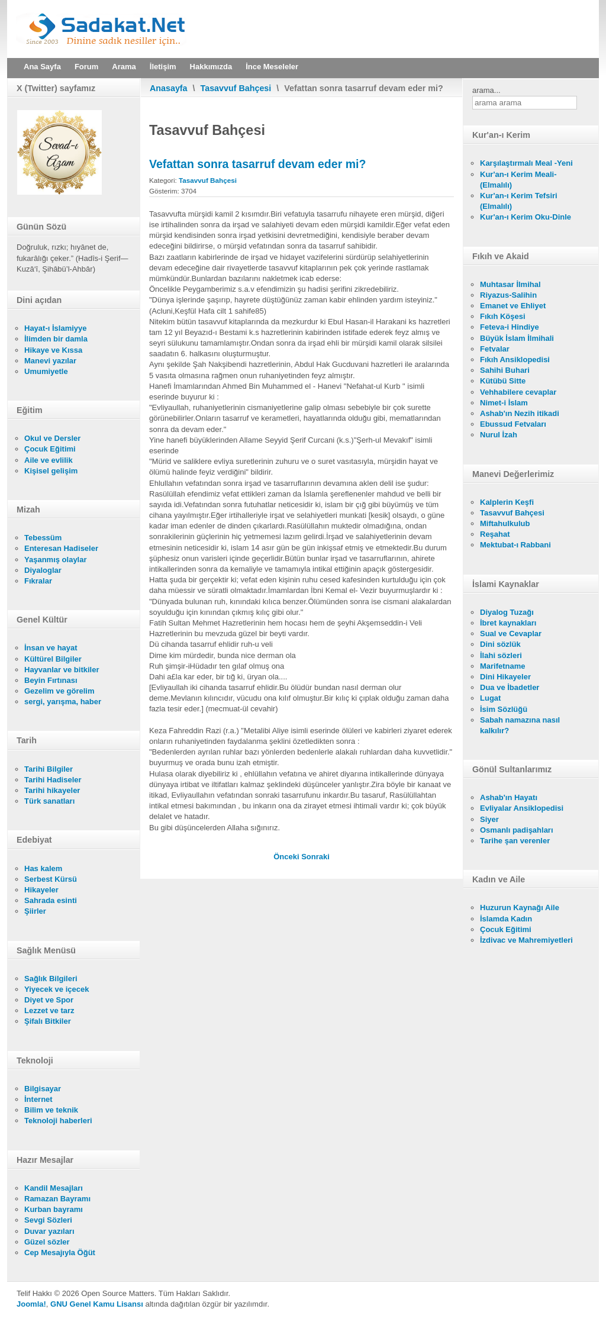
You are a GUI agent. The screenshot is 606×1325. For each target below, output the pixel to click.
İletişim (163, 66)
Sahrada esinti (50, 900)
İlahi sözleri (501, 655)
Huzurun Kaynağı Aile (519, 907)
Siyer (489, 819)
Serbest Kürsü (50, 879)
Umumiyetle (46, 371)
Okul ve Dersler (52, 438)
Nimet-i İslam (504, 402)
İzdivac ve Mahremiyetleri (526, 940)
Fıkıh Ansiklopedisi (515, 359)
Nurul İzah (498, 434)
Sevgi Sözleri (48, 1220)
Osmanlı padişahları (516, 830)
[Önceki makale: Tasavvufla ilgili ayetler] (287, 856)
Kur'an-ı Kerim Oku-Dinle (525, 216)
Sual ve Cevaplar (510, 633)
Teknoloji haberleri (58, 1120)
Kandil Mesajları (53, 1188)
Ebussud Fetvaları (513, 424)
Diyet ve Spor (48, 999)
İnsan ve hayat (51, 647)
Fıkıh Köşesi (503, 316)
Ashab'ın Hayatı (508, 797)
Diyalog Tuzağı (507, 612)
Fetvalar (495, 348)
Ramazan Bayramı (57, 1198)
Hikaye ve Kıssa (53, 350)
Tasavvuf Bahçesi (236, 88)
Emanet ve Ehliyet (513, 305)
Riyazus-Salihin (508, 295)
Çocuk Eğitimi (50, 448)
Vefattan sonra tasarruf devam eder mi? (257, 163)
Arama (124, 66)
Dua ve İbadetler (509, 687)
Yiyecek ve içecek (56, 989)
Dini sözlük (500, 644)
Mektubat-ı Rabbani (515, 544)
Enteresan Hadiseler (61, 548)
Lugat (490, 698)
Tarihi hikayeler (52, 790)
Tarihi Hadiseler (53, 779)
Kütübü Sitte (503, 380)
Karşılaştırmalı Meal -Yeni (526, 163)
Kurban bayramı (53, 1209)
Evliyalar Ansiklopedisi (521, 808)
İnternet (38, 1099)
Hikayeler (41, 889)
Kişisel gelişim (51, 470)
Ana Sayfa (42, 66)
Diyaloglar (43, 570)
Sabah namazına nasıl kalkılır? (520, 725)
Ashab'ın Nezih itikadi (519, 413)
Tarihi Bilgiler (48, 769)
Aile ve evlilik (48, 460)
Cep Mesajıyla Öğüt (59, 1252)
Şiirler (35, 911)
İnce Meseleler (272, 66)
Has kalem (43, 868)
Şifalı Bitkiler (47, 1021)
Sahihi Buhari (505, 370)
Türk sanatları (49, 801)
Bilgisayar (42, 1088)
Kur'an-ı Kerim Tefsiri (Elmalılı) (518, 201)
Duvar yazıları (49, 1231)
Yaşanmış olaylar (55, 559)
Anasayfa (169, 88)
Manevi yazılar (50, 360)
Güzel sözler (47, 1241)
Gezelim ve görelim (59, 690)
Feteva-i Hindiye (509, 327)
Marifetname (503, 666)
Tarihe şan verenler (515, 840)
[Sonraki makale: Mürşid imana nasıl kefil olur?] (315, 856)
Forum (86, 66)
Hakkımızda (211, 66)
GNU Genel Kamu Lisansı (96, 1304)
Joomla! (31, 1304)
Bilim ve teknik (51, 1109)
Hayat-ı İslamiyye (55, 328)
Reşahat (495, 534)
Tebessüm (43, 537)
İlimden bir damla (56, 338)
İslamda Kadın (506, 918)
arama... (486, 90)
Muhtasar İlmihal (510, 284)
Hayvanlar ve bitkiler (61, 669)
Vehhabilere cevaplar (518, 392)
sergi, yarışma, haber (62, 701)
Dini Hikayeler (505, 676)
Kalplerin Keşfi (507, 502)
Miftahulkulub (505, 523)
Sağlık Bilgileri (51, 978)
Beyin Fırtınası (51, 680)
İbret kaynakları (508, 622)
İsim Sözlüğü (503, 709)
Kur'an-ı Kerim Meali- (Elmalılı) (518, 179)
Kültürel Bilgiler (53, 659)
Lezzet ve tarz (49, 1010)
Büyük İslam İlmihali (517, 338)
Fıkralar (38, 580)
